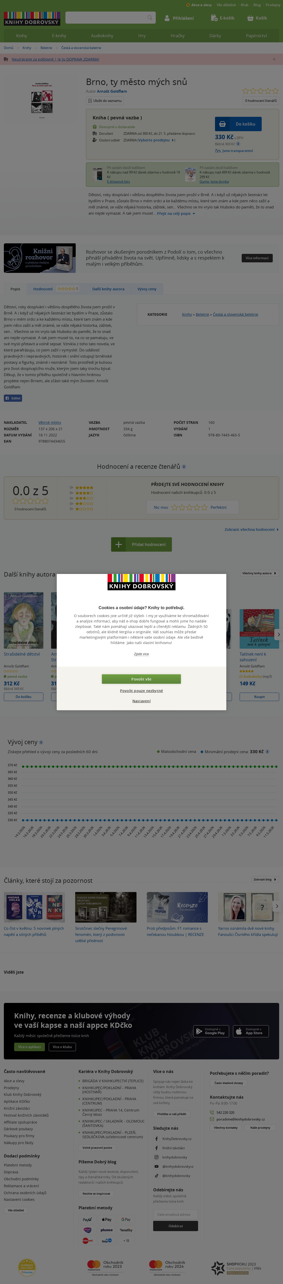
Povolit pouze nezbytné (141, 690)
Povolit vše (141, 678)
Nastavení (141, 700)
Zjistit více (141, 654)
